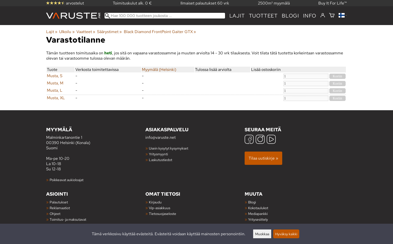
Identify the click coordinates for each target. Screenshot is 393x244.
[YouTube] (271, 140)
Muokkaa (262, 233)
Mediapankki (258, 213)
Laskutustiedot (160, 159)
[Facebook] (249, 140)
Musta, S (54, 75)
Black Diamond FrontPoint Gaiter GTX (160, 31)
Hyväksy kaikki (286, 233)
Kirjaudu (155, 202)
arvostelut (65, 3)
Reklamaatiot (60, 207)
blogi (290, 15)
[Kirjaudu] (322, 16)
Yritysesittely (258, 219)
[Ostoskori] (332, 16)
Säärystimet (109, 31)
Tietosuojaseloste (162, 213)
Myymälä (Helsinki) (159, 69)
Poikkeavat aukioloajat (66, 179)
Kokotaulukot (258, 207)
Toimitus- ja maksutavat (68, 219)
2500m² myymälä (274, 3)
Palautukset (59, 202)
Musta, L (54, 90)
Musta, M (55, 83)
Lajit (237, 15)
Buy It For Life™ (332, 3)
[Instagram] (260, 140)
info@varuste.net (160, 137)
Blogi (252, 202)
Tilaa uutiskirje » (263, 158)
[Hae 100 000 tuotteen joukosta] (164, 16)
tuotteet (263, 15)
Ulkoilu (66, 31)
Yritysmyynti (158, 154)
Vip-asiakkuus (159, 207)
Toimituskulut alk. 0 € (132, 3)
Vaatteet (85, 31)
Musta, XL (56, 97)
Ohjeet (55, 213)
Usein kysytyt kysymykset (168, 148)
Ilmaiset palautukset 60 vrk (204, 3)
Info (309, 15)
